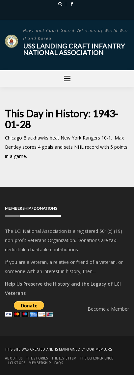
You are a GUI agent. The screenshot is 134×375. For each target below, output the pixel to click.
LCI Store (16, 362)
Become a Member (108, 309)
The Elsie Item (64, 358)
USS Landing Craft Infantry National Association (74, 49)
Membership (40, 362)
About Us (14, 358)
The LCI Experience (96, 358)
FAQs (58, 362)
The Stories (37, 358)
